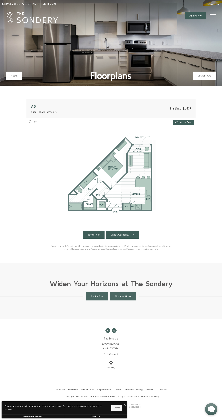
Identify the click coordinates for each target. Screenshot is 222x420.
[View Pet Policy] (111, 365)
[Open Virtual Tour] (183, 122)
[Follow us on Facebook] (107, 330)
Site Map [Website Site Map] (155, 396)
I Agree (99, 408)
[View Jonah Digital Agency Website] (134, 406)
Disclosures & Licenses (137, 396)
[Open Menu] (213, 15)
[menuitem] (60, 389)
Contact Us (82, 416)
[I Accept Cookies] (107, 405)
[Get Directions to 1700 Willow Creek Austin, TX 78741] (20, 4)
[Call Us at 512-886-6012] (49, 4)
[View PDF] (32, 121)
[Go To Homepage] (32, 18)
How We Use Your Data (28, 416)
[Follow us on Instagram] (114, 330)
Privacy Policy (116, 396)
